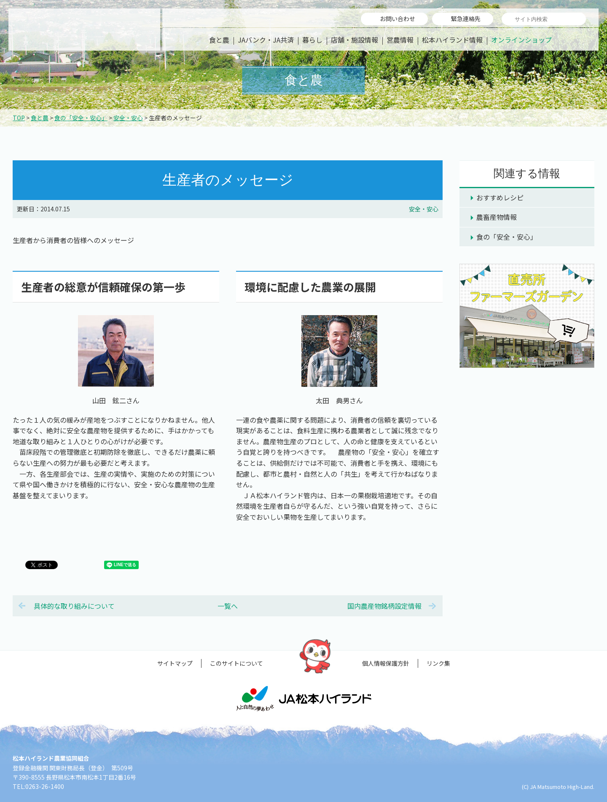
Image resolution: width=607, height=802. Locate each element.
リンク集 (438, 663)
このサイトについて (236, 663)
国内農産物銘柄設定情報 (384, 606)
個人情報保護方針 (385, 663)
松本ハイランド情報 (452, 40)
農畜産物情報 (496, 217)
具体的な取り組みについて (74, 606)
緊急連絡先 (466, 18)
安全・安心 (128, 117)
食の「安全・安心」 (80, 117)
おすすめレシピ (500, 197)
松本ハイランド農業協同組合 (84, 29)
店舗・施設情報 (354, 40)
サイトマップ (175, 663)
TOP (19, 117)
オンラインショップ (521, 40)
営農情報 (400, 40)
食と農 (219, 40)
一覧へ (228, 606)
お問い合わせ (397, 18)
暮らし (312, 40)
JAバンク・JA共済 (266, 40)
